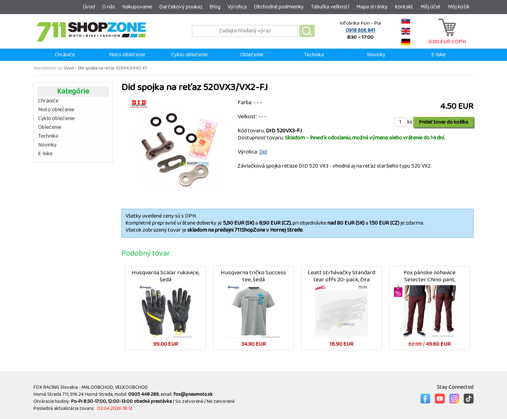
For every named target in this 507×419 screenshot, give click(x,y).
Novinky (376, 54)
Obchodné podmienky (279, 6)
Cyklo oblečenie (189, 54)
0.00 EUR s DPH (447, 38)
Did (263, 152)
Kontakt (404, 6)
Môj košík (459, 6)
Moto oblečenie (127, 54)
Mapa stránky (372, 6)
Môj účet (430, 6)
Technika (314, 54)
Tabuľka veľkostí (330, 6)
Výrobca (237, 6)
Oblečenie (251, 54)
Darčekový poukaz (180, 6)
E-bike (438, 54)
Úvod (89, 6)
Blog (214, 6)
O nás (108, 6)
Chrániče (65, 54)
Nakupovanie (137, 6)
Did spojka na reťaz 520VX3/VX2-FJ (111, 67)
